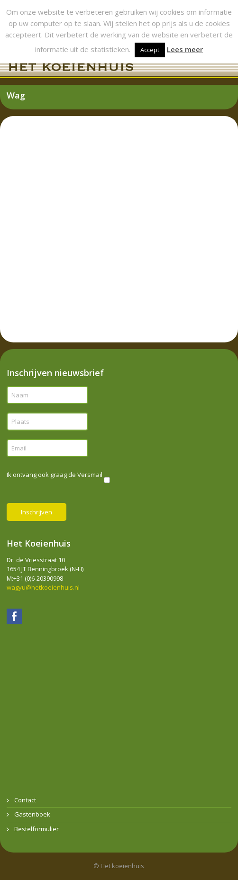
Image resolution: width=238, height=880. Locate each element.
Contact (25, 800)
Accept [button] (149, 49)
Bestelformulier (36, 829)
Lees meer (185, 49)
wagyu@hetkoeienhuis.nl (43, 587)
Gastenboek (32, 814)
